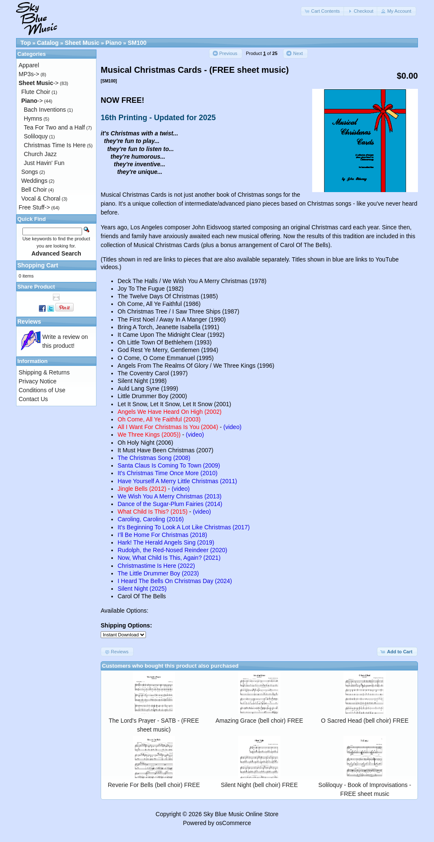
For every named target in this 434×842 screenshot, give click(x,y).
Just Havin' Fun (44, 163)
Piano (113, 42)
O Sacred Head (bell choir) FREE (365, 720)
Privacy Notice (37, 381)
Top (25, 42)
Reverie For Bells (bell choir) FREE (154, 784)
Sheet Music (82, 42)
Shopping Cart (37, 265)
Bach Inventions (45, 109)
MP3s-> (29, 74)
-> (39, 83)
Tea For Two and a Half (54, 127)
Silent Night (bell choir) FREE (259, 784)
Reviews (29, 321)
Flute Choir (35, 91)
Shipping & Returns (44, 372)
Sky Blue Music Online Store (240, 814)
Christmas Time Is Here (54, 145)
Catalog (47, 42)
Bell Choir (34, 189)
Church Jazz (40, 154)
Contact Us (33, 399)
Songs (29, 171)
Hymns (33, 118)
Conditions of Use (42, 390)
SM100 (137, 42)
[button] (323, 11)
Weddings (34, 180)
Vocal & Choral (40, 198)
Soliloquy (36, 136)
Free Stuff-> (34, 207)
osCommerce (233, 823)
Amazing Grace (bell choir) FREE (259, 720)
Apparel (29, 65)
